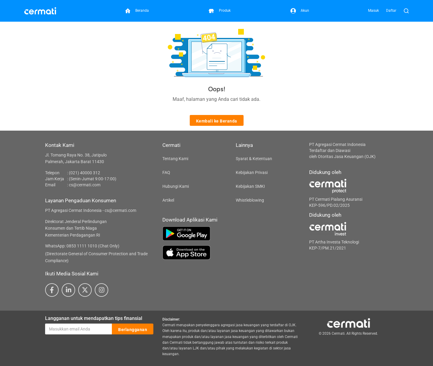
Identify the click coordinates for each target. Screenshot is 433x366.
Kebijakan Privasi (252, 172)
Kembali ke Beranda (216, 120)
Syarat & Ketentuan (254, 158)
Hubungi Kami (175, 186)
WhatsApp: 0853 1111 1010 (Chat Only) (82, 245)
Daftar (391, 10)
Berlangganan (132, 329)
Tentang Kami (175, 158)
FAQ (166, 172)
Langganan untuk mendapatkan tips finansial (93, 318)
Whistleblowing (250, 200)
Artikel (168, 200)
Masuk (373, 10)
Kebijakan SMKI (250, 186)
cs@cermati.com (84, 184)
